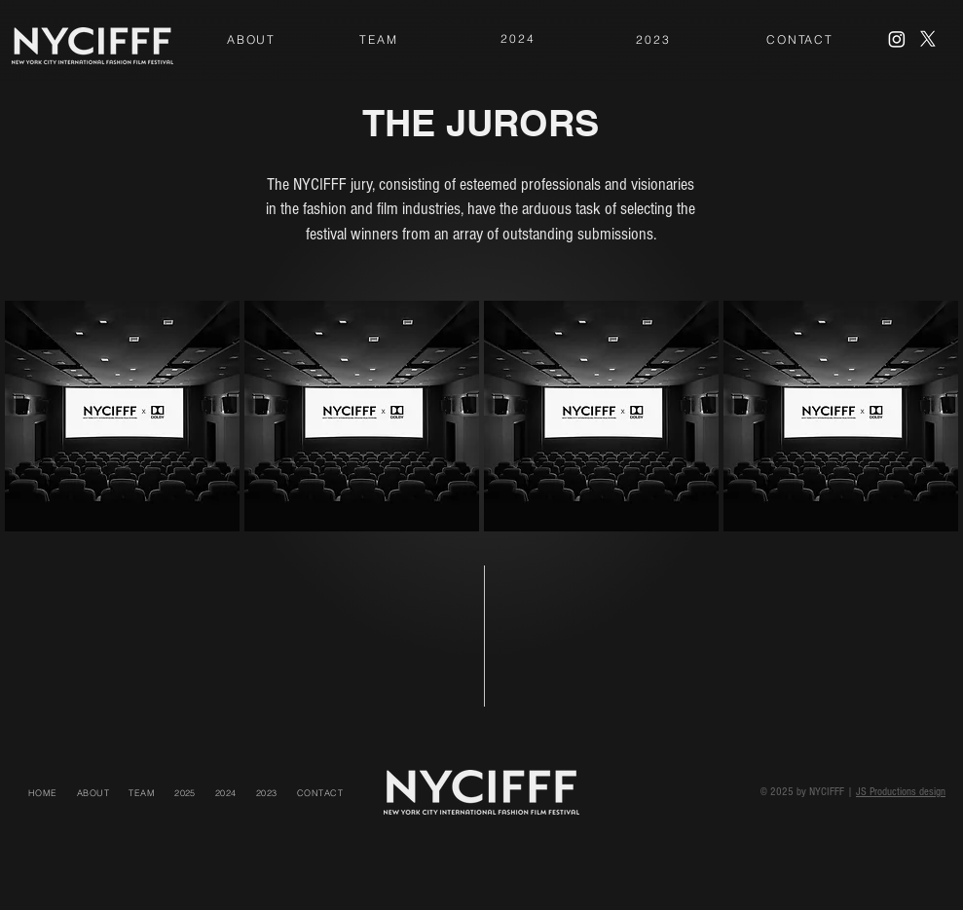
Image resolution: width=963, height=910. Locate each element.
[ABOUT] (251, 39)
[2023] (653, 39)
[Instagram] (896, 39)
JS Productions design (900, 791)
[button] (185, 792)
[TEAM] (379, 39)
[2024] (518, 38)
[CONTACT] (800, 39)
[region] (250, 41)
